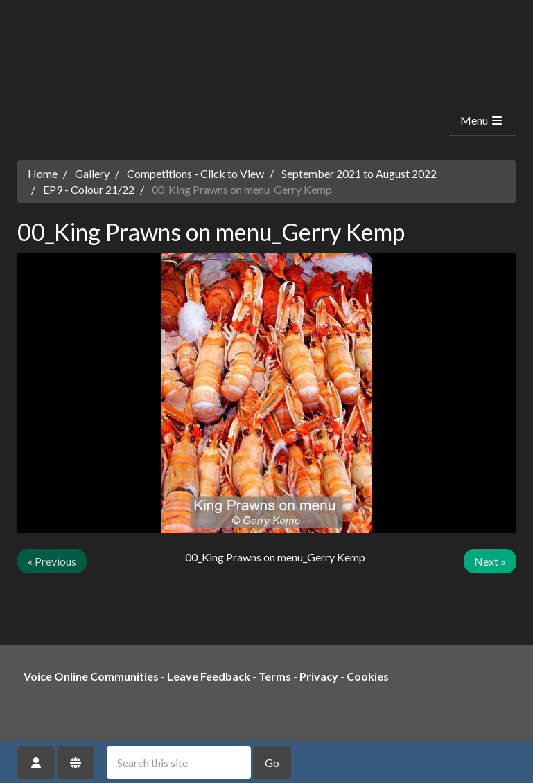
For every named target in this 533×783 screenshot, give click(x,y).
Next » (490, 561)
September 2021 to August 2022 (359, 173)
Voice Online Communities (91, 676)
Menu (482, 120)
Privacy (318, 676)
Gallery (92, 173)
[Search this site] (179, 762)
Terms (275, 676)
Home (43, 173)
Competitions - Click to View (195, 173)
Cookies (368, 676)
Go (272, 762)
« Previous (52, 561)
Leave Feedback (208, 676)
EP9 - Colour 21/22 (88, 189)
